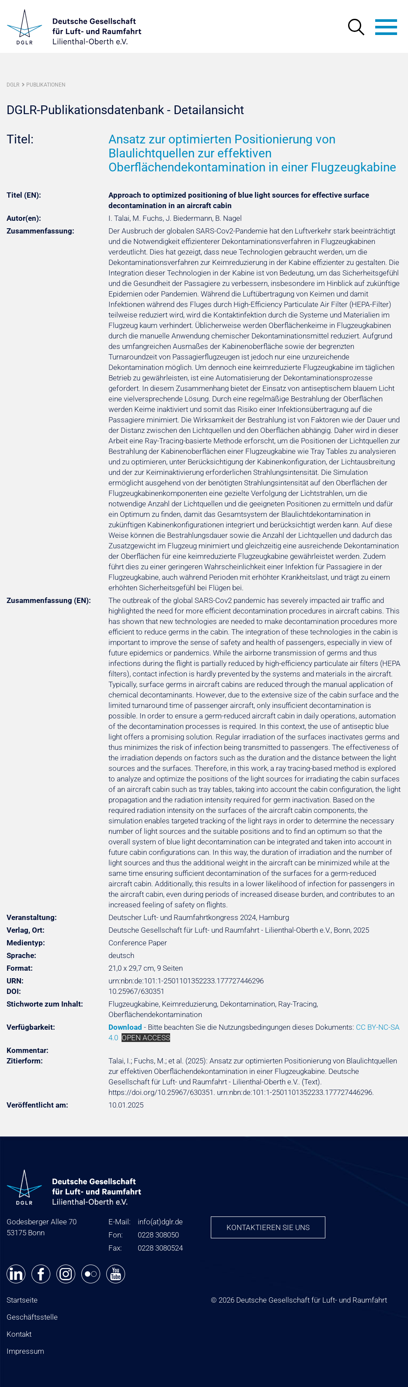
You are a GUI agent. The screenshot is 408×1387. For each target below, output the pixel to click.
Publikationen (46, 85)
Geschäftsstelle (32, 1317)
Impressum (25, 1351)
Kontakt (19, 1334)
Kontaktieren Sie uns (268, 1227)
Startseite (22, 1300)
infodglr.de (160, 1221)
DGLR (13, 85)
